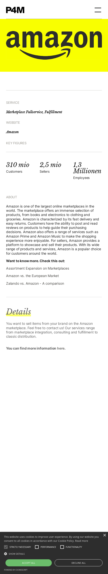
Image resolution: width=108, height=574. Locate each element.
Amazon (12, 132)
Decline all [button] (79, 562)
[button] (98, 9)
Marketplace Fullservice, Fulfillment (34, 112)
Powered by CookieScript (15, 570)
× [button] (104, 535)
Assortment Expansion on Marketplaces (37, 268)
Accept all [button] (28, 562)
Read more (81, 541)
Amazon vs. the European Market (32, 276)
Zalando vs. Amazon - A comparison (35, 283)
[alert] (54, 553)
